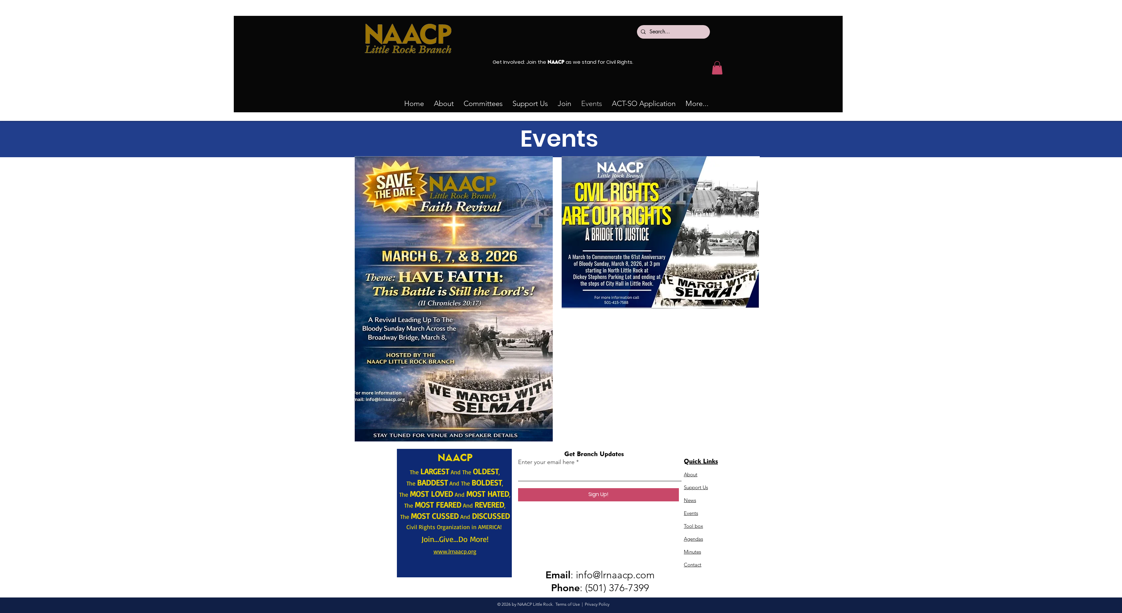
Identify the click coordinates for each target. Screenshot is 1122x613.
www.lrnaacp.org (455, 551)
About (690, 474)
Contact (692, 564)
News (690, 500)
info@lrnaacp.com (615, 575)
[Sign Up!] (598, 494)
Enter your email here (546, 462)
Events (691, 513)
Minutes (692, 552)
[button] (483, 103)
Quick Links (701, 461)
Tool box (693, 526)
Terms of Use (567, 604)
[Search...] (672, 32)
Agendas (693, 539)
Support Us (696, 487)
